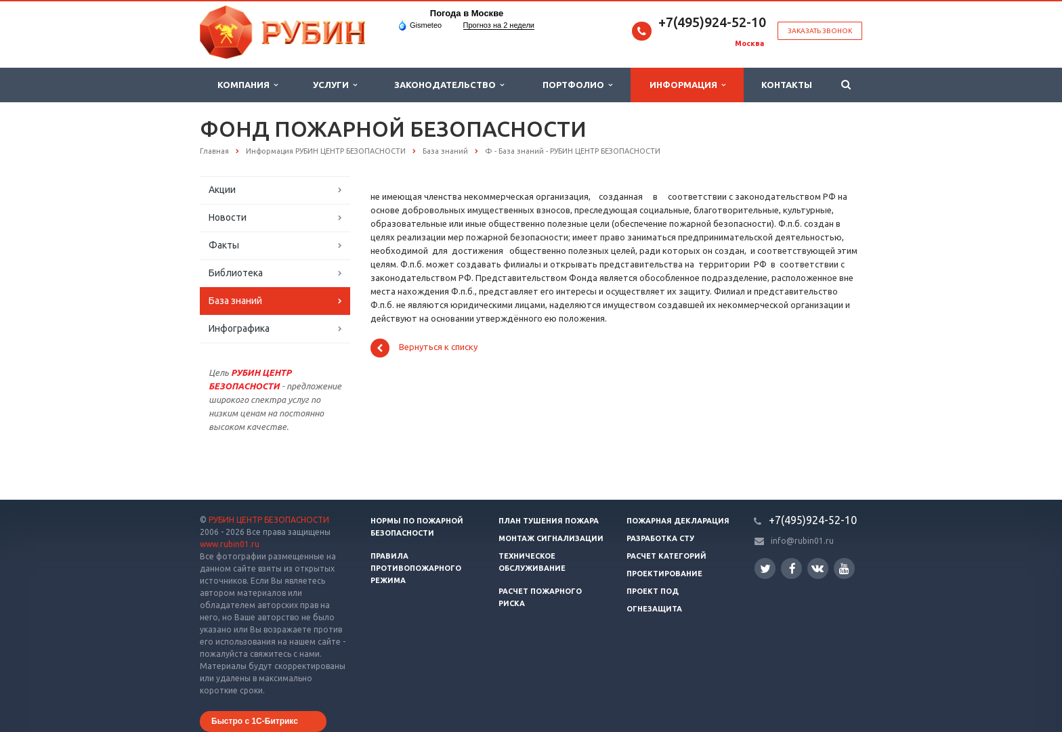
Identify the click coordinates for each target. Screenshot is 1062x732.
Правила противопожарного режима (415, 568)
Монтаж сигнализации (550, 538)
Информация (687, 85)
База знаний (235, 300)
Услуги (335, 85)
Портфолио (577, 85)
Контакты (786, 84)
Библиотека (236, 272)
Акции (222, 189)
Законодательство (449, 85)
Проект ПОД (652, 591)
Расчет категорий (666, 556)
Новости (228, 217)
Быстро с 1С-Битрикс (254, 721)
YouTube (844, 568)
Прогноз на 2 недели (498, 25)
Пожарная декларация (677, 521)
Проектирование (664, 573)
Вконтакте (817, 568)
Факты (224, 245)
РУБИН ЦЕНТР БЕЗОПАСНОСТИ (269, 519)
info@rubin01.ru (802, 540)
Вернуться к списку (423, 348)
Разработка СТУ (660, 538)
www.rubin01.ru (229, 544)
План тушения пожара (548, 521)
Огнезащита (654, 609)
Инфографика (239, 328)
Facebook (792, 568)
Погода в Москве (466, 13)
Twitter (765, 568)
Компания (247, 85)
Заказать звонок (820, 31)
